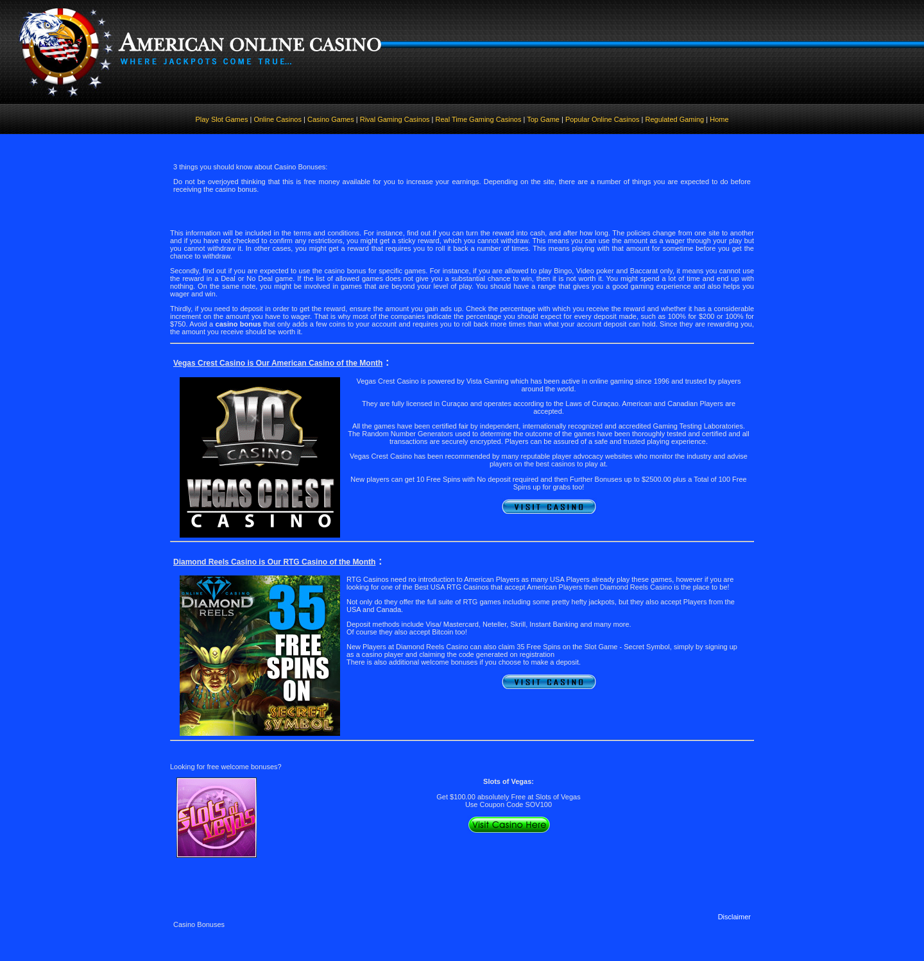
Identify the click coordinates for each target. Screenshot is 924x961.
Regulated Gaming (674, 119)
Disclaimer (734, 917)
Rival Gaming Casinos (395, 119)
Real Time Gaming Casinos (479, 119)
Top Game (543, 119)
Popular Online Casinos (602, 119)
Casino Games (329, 119)
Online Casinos (278, 119)
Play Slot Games (221, 119)
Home (719, 119)
